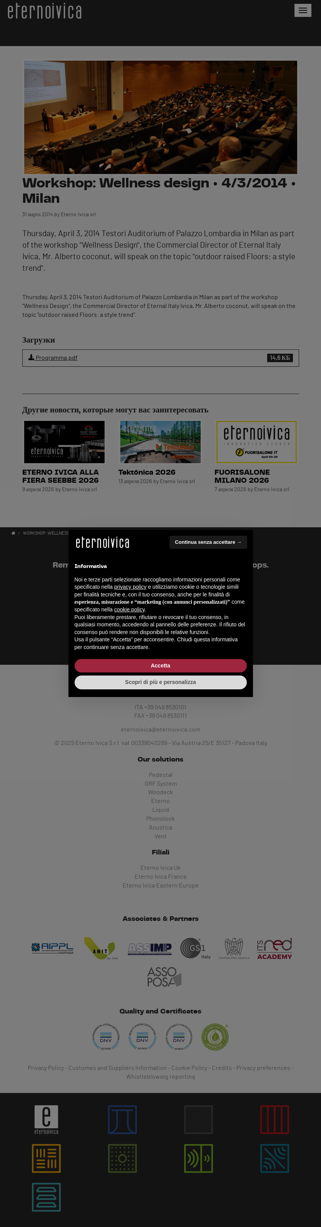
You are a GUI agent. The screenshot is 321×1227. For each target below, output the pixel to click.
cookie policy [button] (129, 609)
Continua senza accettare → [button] (208, 542)
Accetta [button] (160, 665)
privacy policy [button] (130, 587)
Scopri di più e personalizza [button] (160, 682)
